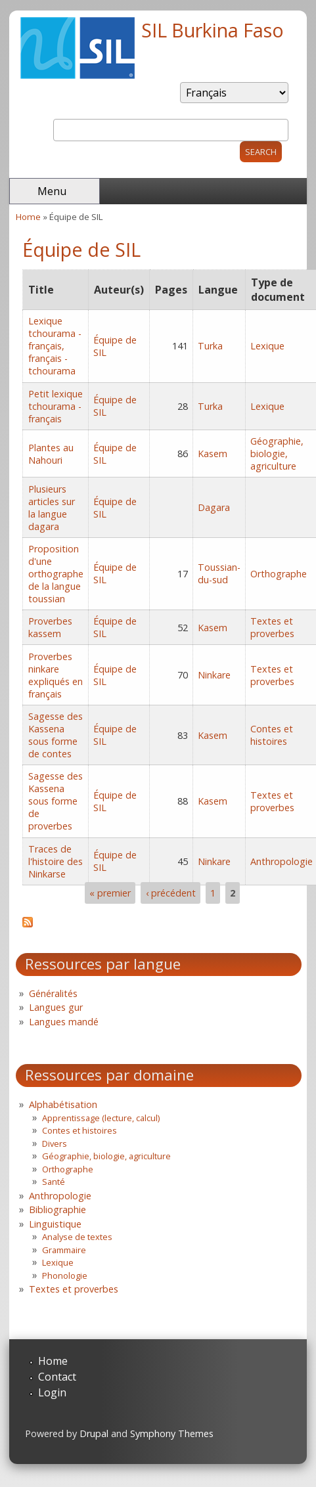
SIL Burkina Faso (212, 30)
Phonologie (64, 1275)
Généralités (53, 993)
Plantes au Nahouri (51, 453)
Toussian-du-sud (219, 573)
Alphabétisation (63, 1104)
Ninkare (214, 675)
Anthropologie (281, 861)
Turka (210, 346)
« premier (110, 893)
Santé (53, 1181)
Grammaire (64, 1250)
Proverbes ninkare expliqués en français (55, 675)
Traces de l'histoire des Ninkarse (55, 861)
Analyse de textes (77, 1237)
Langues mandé (64, 1021)
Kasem (212, 453)
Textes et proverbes (272, 627)
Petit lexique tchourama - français (55, 406)
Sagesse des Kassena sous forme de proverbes (55, 801)
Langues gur (56, 1007)
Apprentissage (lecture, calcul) (101, 1118)
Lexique (267, 346)
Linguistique (55, 1224)
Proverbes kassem (50, 627)
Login (52, 1392)
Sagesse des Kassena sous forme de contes (55, 735)
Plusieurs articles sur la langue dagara (51, 508)
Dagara (214, 507)
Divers (54, 1143)
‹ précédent (171, 893)
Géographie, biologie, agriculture (277, 453)
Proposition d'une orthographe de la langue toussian (55, 574)
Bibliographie (57, 1209)
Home (28, 217)
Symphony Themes (172, 1433)
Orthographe (278, 573)
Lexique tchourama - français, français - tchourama (54, 346)
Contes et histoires (271, 734)
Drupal (93, 1433)
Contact (57, 1376)
